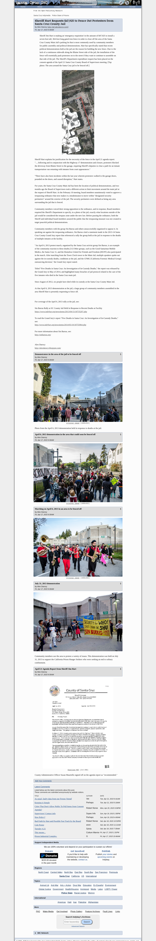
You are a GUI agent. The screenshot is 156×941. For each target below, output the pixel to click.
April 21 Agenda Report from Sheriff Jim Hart (55, 669)
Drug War (77, 885)
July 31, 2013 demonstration (47, 583)
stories (108, 854)
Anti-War (54, 885)
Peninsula (113, 872)
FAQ (38, 911)
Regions (38, 868)
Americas (62, 902)
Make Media (48, 911)
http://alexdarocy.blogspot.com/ (48, 348)
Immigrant (84, 889)
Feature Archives (92, 911)
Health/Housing (71, 889)
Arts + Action (65, 885)
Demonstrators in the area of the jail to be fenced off (58, 354)
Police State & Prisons (60, 15)
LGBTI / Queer (111, 889)
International (91, 876)
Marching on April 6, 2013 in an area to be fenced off (58, 509)
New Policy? (40, 817)
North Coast (43, 872)
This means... (40, 832)
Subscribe (76, 7)
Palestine (82, 902)
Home (23, 7)
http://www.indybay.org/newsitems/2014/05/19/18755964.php (60, 325)
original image (72, 423)
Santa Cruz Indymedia (42, 15)
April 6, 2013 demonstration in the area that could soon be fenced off (65, 434)
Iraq (75, 902)
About (39, 7)
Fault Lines (107, 911)
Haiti (69, 902)
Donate (132, 7)
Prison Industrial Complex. (46, 836)
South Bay (88, 872)
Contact (57, 7)
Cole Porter (39, 825)
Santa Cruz (64, 876)
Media (93, 889)
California (75, 876)
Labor (100, 889)
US (82, 876)
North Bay (68, 872)
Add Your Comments (43, 781)
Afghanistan (93, 902)
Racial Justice (80, 893)
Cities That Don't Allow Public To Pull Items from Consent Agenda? (59, 808)
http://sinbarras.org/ (43, 335)
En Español (98, 885)
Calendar (96, 7)
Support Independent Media (47, 842)
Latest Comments (42, 787)
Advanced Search (78, 926)
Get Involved (62, 911)
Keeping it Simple (42, 803)
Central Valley (56, 872)
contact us (82, 860)
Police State (67, 893)
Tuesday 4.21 (40, 829)
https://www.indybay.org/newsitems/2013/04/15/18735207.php (61, 311)
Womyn (91, 893)
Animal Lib (44, 885)
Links (117, 911)
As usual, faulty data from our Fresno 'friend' (53, 799)
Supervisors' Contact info (45, 813)
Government (58, 889)
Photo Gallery (76, 911)
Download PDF (73, 770)
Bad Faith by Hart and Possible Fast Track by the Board (58, 821)
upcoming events (104, 857)
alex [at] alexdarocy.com (58, 27)
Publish (115, 7)
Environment (110, 885)
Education (87, 885)
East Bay (78, 872)
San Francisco (101, 872)
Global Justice (45, 889)
